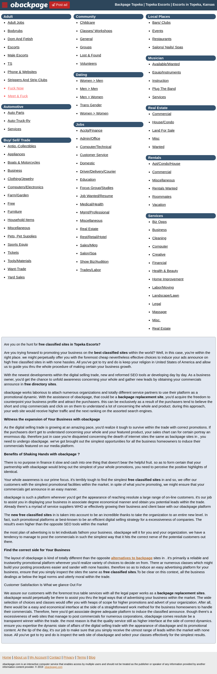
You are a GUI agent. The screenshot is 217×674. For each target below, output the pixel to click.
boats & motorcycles (24, 162)
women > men (91, 80)
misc (156, 138)
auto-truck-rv (19, 121)
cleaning (159, 238)
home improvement (168, 279)
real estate (89, 229)
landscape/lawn (165, 295)
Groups (86, 47)
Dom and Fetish (20, 39)
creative (159, 254)
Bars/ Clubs (161, 22)
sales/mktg (88, 245)
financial (159, 263)
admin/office (90, 138)
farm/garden (18, 195)
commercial (161, 114)
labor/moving (163, 287)
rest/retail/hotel (93, 237)
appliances (16, 154)
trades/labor (90, 270)
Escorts (13, 47)
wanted (158, 147)
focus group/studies (96, 188)
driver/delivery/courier (98, 171)
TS (10, 63)
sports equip (18, 244)
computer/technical (95, 147)
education (88, 179)
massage (159, 312)
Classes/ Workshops (96, 31)
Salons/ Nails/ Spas (167, 47)
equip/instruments (166, 72)
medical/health (91, 204)
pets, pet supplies (22, 236)
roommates (162, 196)
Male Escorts (18, 55)
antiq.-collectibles (22, 146)
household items (21, 220)
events (157, 31)
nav (5, 5)
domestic (87, 163)
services (14, 129)
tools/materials (19, 261)
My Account (38, 657)
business (15, 170)
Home (6, 657)
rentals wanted (164, 188)
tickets (13, 252)
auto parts (16, 113)
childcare (87, 22)
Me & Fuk (18, 96)
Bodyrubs (15, 31)
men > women (91, 97)
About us (20, 657)
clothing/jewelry (21, 179)
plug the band (164, 89)
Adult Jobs (16, 22)
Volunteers (88, 63)
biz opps (159, 222)
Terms (81, 657)
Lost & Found (90, 55)
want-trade (17, 269)
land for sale (163, 130)
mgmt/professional (94, 212)
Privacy (68, 657)
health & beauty (165, 271)
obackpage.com (53, 666)
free (11, 203)
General (86, 39)
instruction (160, 80)
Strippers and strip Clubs (27, 80)
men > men (89, 89)
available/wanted (166, 64)
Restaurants (162, 39)
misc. (156, 320)
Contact (55, 657)
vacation (159, 205)
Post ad (59, 5)
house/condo (163, 122)
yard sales (16, 277)
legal (156, 304)
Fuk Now (16, 88)
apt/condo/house (166, 164)
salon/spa (88, 253)
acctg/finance (91, 130)
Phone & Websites (22, 72)
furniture (15, 211)
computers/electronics (25, 187)
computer (160, 246)
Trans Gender (91, 105)
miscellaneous (19, 228)
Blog (92, 657)
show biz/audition (94, 261)
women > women (94, 113)
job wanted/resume (96, 196)
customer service (94, 155)
